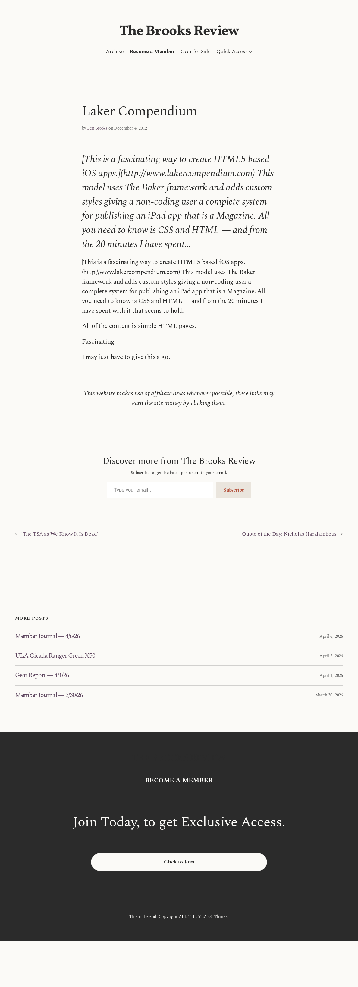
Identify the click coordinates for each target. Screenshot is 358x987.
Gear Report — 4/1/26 (42, 675)
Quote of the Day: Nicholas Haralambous (289, 534)
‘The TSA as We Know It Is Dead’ (59, 534)
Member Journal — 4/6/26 (47, 636)
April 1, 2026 (331, 675)
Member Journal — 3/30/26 (49, 695)
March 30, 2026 (329, 695)
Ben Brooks (97, 128)
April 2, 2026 (331, 656)
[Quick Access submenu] (250, 51)
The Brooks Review (179, 31)
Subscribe (234, 490)
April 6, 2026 (331, 636)
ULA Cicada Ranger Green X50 (55, 655)
